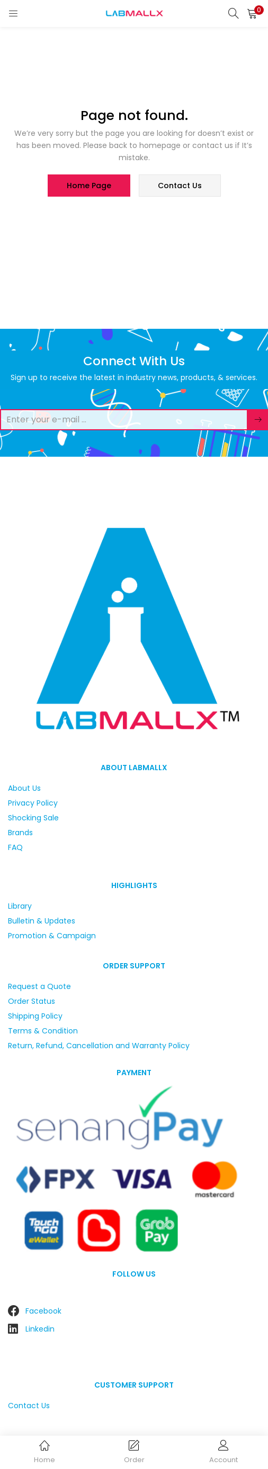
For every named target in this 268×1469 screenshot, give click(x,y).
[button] (252, 13)
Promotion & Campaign (52, 935)
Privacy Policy (33, 803)
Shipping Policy (35, 1016)
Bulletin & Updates (41, 921)
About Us (24, 788)
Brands (20, 832)
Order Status (31, 1001)
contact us (180, 185)
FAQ (15, 847)
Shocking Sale (33, 817)
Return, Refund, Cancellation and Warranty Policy (99, 1045)
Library (20, 906)
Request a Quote (39, 986)
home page (89, 185)
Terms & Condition (43, 1030)
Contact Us (29, 1405)
